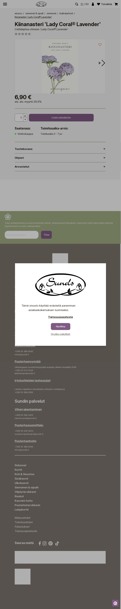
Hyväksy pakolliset (60, 334)
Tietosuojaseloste (60, 317)
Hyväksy (60, 326)
